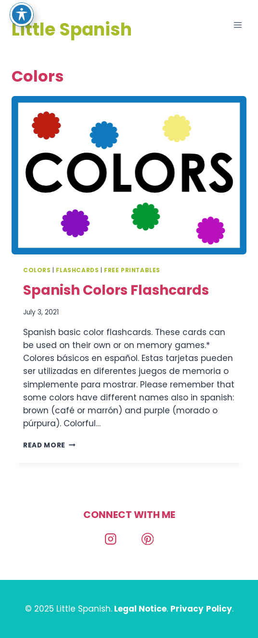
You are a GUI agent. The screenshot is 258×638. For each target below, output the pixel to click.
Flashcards (77, 270)
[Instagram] (110, 539)
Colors (37, 270)
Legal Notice (140, 608)
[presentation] (129, 175)
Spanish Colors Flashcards (116, 290)
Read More (49, 445)
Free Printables (132, 270)
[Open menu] (237, 24)
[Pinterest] (147, 539)
